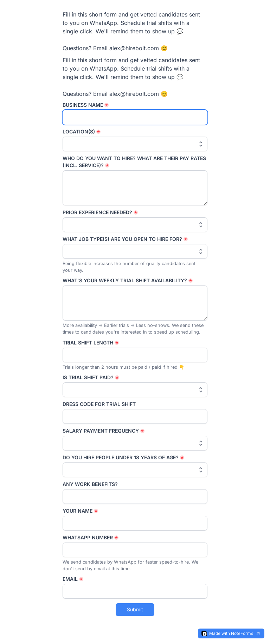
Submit (135, 609)
